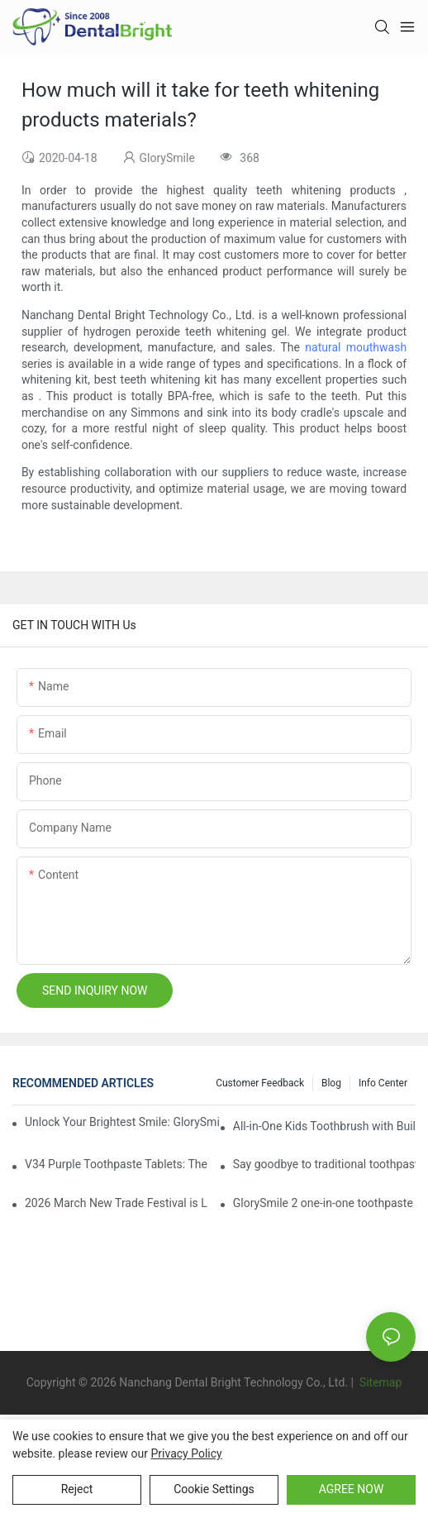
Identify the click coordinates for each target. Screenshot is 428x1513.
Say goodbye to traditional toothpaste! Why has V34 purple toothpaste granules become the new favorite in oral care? (324, 1164)
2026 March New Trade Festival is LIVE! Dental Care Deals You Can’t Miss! (116, 1203)
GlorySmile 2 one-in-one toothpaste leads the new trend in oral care (324, 1203)
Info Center (383, 1083)
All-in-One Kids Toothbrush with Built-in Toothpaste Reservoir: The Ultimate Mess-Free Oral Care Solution (324, 1126)
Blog (331, 1083)
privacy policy (186, 1453)
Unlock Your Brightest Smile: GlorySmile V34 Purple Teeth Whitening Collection (122, 1122)
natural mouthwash (356, 347)
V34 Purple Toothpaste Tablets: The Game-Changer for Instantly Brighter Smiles (116, 1164)
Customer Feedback (260, 1083)
